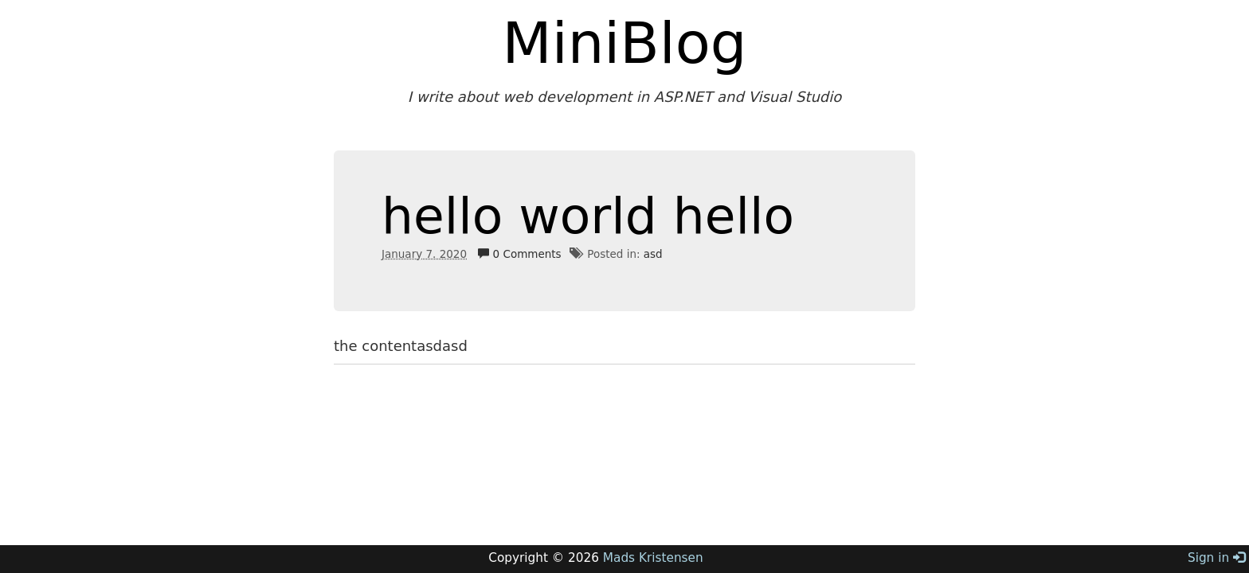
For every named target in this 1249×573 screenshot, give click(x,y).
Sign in (1216, 558)
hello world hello (588, 216)
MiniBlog (625, 43)
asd (653, 254)
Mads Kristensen (653, 558)
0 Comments (519, 254)
